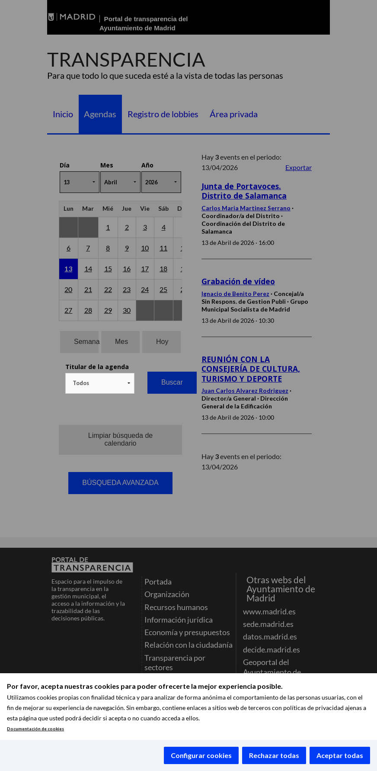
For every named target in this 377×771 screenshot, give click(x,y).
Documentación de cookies (35, 728)
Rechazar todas (274, 755)
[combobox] (99, 383)
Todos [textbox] (81, 382)
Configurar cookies (201, 755)
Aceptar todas (339, 755)
